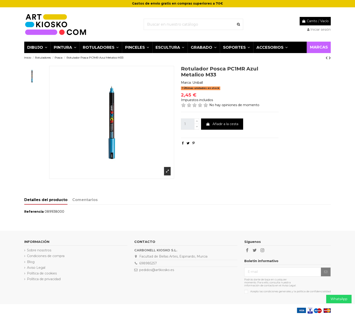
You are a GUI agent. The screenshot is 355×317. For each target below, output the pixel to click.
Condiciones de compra (46, 256)
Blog (31, 262)
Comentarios (85, 200)
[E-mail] (283, 272)
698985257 (148, 263)
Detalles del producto (45, 200)
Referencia (34, 212)
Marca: (186, 83)
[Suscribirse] (326, 272)
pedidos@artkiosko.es (156, 270)
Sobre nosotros (39, 250)
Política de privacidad (44, 279)
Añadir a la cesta (222, 124)
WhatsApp (339, 299)
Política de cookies (42, 273)
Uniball (197, 83)
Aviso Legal (36, 268)
